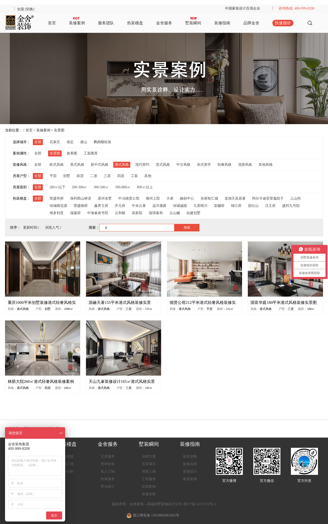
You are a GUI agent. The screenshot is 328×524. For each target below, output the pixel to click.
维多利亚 (57, 213)
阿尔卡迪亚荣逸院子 (268, 198)
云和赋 (120, 213)
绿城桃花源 (58, 206)
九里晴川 (200, 206)
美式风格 (77, 164)
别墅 (66, 176)
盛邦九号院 (291, 206)
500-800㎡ (123, 187)
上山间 (295, 198)
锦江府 (236, 206)
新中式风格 (99, 164)
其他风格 (266, 164)
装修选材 (190, 464)
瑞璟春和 (156, 213)
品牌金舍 (251, 23)
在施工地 (67, 464)
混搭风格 (245, 164)
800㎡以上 (145, 187)
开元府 (120, 206)
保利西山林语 (80, 198)
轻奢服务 (108, 479)
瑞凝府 (75, 213)
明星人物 (149, 471)
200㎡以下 (57, 187)
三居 (107, 176)
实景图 (59, 130)
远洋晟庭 (159, 206)
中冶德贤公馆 (128, 198)
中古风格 (183, 164)
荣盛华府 (57, 198)
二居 (93, 176)
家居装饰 (190, 479)
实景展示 (149, 464)
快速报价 (283, 23)
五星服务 (108, 456)
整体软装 (108, 464)
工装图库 (91, 153)
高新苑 (137, 213)
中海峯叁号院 (97, 213)
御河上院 (153, 198)
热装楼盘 (135, 23)
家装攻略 (190, 456)
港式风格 (122, 164)
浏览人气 (53, 227)
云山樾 (174, 213)
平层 (53, 176)
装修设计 (190, 471)
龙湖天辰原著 (235, 198)
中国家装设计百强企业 (242, 8)
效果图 (72, 153)
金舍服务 (164, 23)
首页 (52, 23)
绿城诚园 (180, 206)
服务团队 (106, 23)
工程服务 (149, 479)
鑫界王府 (101, 206)
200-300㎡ (79, 187)
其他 (147, 176)
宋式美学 (204, 164)
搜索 (187, 227)
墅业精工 (108, 486)
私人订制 (108, 471)
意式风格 (163, 164)
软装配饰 (149, 486)
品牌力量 (149, 456)
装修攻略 (149, 494)
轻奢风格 (224, 164)
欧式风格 (57, 164)
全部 (37, 142)
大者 (169, 198)
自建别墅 (193, 213)
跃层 (80, 176)
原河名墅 (105, 198)
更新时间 (31, 227)
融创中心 (187, 198)
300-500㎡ (101, 187)
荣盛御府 (81, 206)
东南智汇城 (209, 198)
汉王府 (270, 206)
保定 (70, 142)
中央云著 (139, 206)
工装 (134, 176)
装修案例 (77, 23)
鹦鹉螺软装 (102, 142)
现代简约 (142, 164)
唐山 (83, 142)
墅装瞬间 (193, 23)
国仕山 (253, 206)
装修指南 (222, 23)
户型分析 (67, 471)
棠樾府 (219, 206)
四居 (120, 176)
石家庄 (55, 142)
